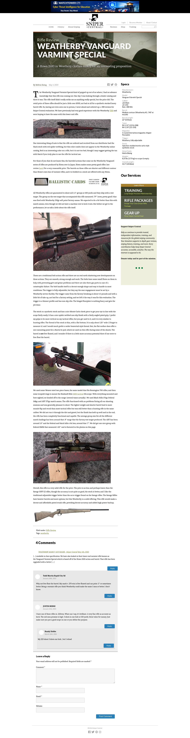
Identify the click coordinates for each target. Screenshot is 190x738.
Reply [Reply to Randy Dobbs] (109, 646)
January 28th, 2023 (49, 578)
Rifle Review (51, 530)
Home (51, 27)
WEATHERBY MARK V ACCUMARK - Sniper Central (58, 552)
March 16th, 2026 (51, 634)
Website (39, 706)
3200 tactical (78, 394)
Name (39, 687)
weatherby (44, 533)
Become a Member (136, 22)
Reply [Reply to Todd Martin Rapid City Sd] (109, 596)
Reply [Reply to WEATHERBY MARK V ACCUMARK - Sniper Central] (112, 568)
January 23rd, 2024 (49, 609)
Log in (124, 22)
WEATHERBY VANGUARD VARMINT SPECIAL (84, 50)
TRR (111, 110)
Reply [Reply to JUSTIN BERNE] (109, 626)
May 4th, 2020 (83, 552)
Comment (40, 667)
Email (39, 696)
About (151, 22)
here (41, 168)
